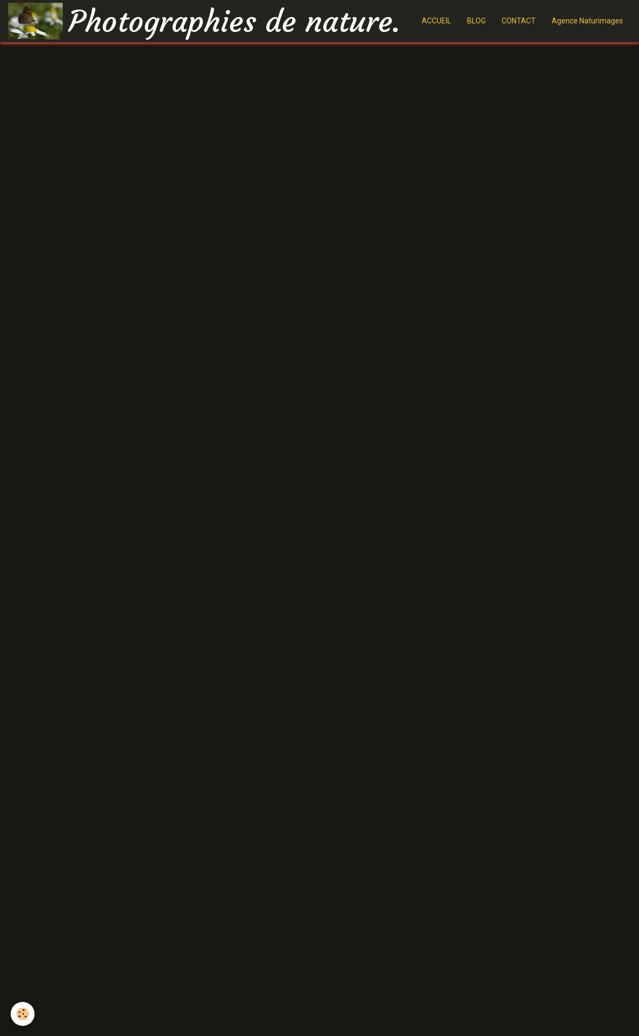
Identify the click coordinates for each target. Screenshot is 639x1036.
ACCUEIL (436, 21)
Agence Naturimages (587, 21)
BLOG (476, 21)
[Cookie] (23, 1014)
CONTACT (519, 21)
